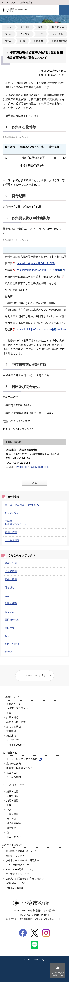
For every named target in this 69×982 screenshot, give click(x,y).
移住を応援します (16, 722)
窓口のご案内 (12, 512)
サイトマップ (8, 2)
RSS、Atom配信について (19, 869)
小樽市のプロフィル (17, 708)
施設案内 (11, 735)
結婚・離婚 (11, 579)
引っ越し (9, 587)
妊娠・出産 (11, 563)
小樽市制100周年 (15, 744)
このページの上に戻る (35, 675)
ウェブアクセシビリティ (19, 874)
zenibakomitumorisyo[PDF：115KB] (38, 270)
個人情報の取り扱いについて (21, 851)
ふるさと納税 (13, 726)
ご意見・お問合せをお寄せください (25, 878)
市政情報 (11, 731)
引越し (10, 805)
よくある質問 (12, 540)
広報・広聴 (11, 532)
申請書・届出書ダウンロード (22, 768)
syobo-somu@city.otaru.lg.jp (32, 466)
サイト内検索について (17, 865)
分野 (40, 34)
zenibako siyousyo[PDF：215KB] (36, 263)
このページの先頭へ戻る (58, 974)
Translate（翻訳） (15, 887)
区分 (40, 27)
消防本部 (38, 41)
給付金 (8, 651)
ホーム (8, 27)
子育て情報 (11, 571)
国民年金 (9, 627)
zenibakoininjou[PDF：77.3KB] (35, 329)
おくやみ (9, 611)
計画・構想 (12, 717)
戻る (34, 482)
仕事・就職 (11, 603)
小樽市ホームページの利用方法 (22, 860)
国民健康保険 (12, 619)
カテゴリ (24, 27)
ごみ (7, 595)
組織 (22, 41)
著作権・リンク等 (15, 855)
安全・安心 (57, 34)
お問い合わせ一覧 (15, 883)
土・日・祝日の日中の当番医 (22, 504)
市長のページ (13, 703)
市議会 (10, 712)
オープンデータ (14, 740)
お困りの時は (12, 644)
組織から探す (26, 2)
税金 (7, 635)
